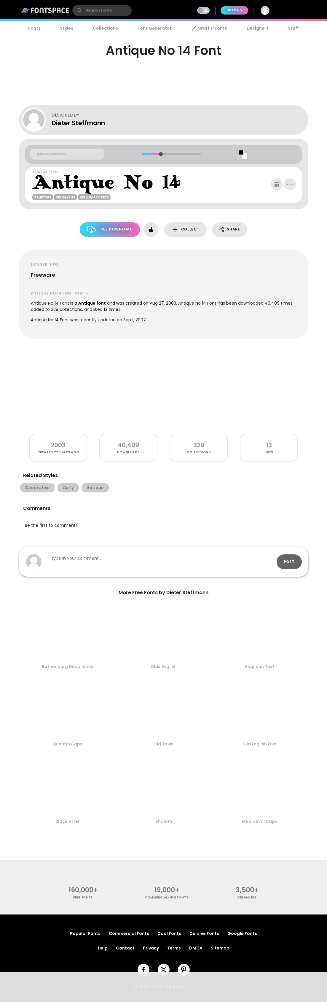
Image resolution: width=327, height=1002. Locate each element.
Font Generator (155, 28)
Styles (66, 28)
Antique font (92, 303)
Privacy (151, 948)
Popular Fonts (85, 933)
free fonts (83, 897)
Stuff (293, 28)
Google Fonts (242, 933)
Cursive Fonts (204, 933)
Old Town (163, 744)
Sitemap (220, 948)
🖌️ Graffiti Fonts (209, 28)
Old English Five (259, 744)
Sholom (163, 821)
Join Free (292, 10)
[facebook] (143, 970)
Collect (185, 229)
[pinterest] (184, 970)
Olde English (163, 666)
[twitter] (164, 970)
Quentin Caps (67, 744)
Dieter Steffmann (78, 123)
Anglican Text (260, 666)
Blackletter (67, 821)
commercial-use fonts (167, 897)
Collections (105, 28)
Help (103, 948)
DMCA (195, 948)
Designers (258, 28)
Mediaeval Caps (259, 821)
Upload (234, 10)
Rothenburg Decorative (67, 666)
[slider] (161, 154)
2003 (58, 445)
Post (289, 561)
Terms (174, 948)
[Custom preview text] (67, 154)
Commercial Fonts (129, 933)
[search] (102, 10)
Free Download (110, 229)
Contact (125, 948)
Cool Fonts (169, 933)
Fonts (34, 28)
